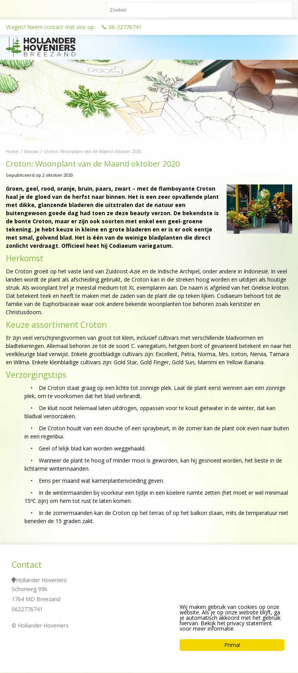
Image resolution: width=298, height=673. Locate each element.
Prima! (232, 645)
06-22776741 (125, 27)
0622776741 (27, 609)
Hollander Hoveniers (41, 580)
